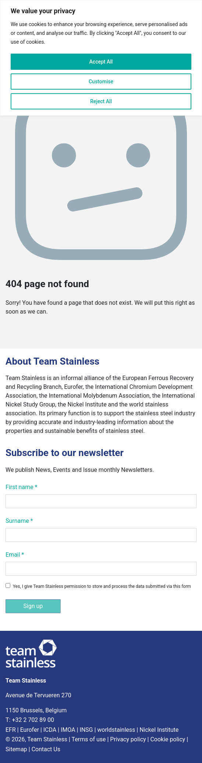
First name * (21, 487)
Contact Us (46, 749)
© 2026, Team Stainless (36, 739)
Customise (101, 81)
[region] (101, 58)
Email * (15, 554)
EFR (11, 729)
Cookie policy (167, 739)
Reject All (101, 101)
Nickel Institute (159, 729)
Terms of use (89, 739)
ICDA (50, 729)
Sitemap (16, 749)
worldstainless (116, 729)
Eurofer (29, 729)
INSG (86, 729)
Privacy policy (128, 739)
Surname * (19, 520)
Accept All (101, 62)
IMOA (68, 729)
